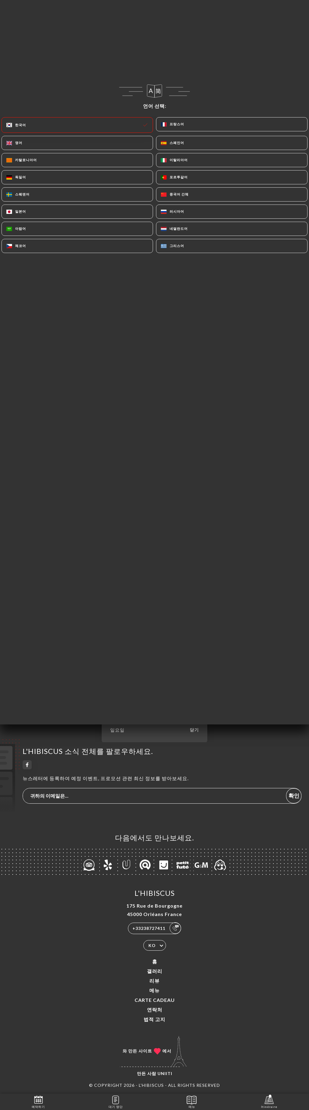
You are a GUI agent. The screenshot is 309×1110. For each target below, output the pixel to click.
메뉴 (154, 990)
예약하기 (38, 1101)
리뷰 (154, 980)
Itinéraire (269, 1101)
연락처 (154, 1009)
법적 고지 (154, 1019)
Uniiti (165, 1073)
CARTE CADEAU (155, 1000)
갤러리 (154, 971)
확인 (293, 795)
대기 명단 (116, 1101)
